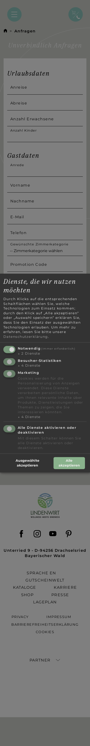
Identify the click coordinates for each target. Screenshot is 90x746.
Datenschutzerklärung (25, 336)
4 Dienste (29, 365)
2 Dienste (29, 353)
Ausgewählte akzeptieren (27, 462)
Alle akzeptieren (69, 462)
